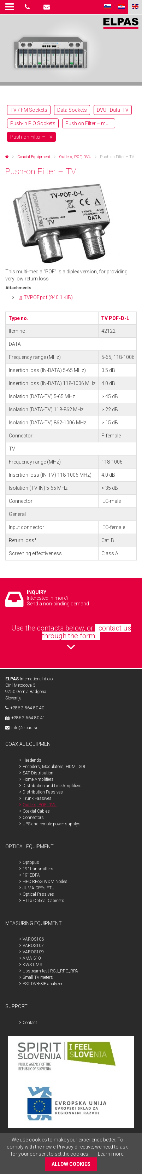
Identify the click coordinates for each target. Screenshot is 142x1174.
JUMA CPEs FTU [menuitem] (38, 887)
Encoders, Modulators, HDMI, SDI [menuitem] (54, 766)
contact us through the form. (86, 632)
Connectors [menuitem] (33, 817)
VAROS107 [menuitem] (33, 945)
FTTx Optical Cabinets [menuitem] (43, 900)
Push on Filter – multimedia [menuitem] (90, 123)
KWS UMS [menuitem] (32, 964)
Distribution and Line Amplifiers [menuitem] (52, 785)
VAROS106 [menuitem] (33, 939)
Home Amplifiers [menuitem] (38, 779)
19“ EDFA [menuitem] (31, 875)
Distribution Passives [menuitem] (43, 792)
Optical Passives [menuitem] (38, 894)
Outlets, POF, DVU (75, 157)
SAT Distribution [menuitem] (38, 773)
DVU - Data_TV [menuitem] (113, 110)
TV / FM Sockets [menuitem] (28, 110)
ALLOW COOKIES (71, 1164)
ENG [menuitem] (135, 7)
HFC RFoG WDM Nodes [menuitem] (45, 881)
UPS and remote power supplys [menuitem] (52, 823)
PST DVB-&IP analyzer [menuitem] (43, 983)
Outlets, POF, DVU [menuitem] (40, 804)
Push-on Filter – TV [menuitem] (31, 137)
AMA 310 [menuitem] (32, 958)
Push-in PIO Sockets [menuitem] (32, 123)
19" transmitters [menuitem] (38, 868)
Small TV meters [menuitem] (38, 977)
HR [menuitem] (121, 7)
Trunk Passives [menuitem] (37, 798)
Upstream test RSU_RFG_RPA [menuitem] (50, 971)
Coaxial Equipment (34, 157)
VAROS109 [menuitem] (33, 951)
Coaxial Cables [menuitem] (36, 811)
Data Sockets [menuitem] (72, 110)
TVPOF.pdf (48, 297)
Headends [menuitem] (32, 760)
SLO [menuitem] (107, 7)
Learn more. (111, 1154)
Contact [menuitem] (30, 1022)
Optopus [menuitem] (31, 862)
